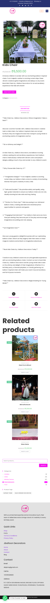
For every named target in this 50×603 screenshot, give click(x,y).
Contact (6, 552)
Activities (6, 474)
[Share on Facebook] (36, 295)
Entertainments (13, 98)
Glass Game (25, 444)
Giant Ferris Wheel (25, 365)
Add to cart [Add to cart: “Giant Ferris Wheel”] (25, 372)
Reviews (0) (25, 112)
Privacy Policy (8, 538)
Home (6, 547)
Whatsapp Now (9, 92)
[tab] (25, 109)
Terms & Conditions (10, 536)
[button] (5, 598)
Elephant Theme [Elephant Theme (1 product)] (8, 493)
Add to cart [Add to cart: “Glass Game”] (25, 451)
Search (43, 465)
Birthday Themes (9, 479)
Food (5, 484)
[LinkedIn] (25, 5)
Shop (5, 531)
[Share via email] (36, 305)
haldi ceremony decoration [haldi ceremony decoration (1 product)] (23, 493)
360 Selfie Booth (25, 404)
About (6, 550)
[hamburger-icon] (42, 11)
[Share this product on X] (13, 295)
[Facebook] (19, 5)
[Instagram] (28, 5)
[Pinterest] (31, 5)
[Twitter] (22, 5)
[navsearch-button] (47, 11)
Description (25, 108)
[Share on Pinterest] (13, 305)
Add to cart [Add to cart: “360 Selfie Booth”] (25, 412)
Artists (6, 477)
